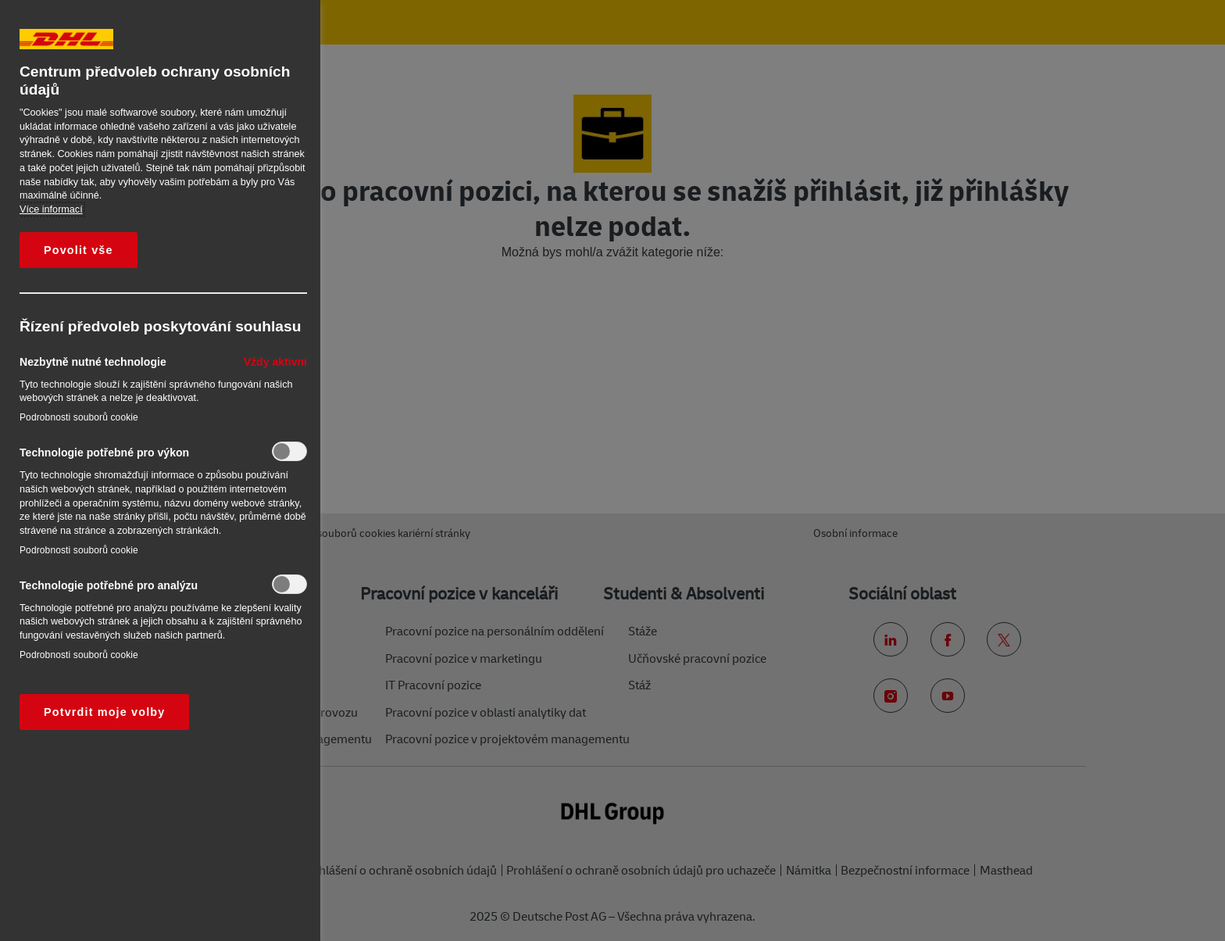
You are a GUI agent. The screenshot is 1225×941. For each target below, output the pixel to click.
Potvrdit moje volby (104, 712)
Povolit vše (78, 250)
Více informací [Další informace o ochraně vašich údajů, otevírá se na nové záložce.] (51, 209)
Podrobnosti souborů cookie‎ (79, 417)
